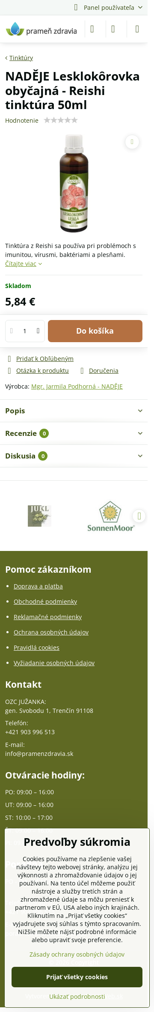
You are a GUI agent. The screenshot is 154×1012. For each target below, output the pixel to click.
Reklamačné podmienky (48, 617)
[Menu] (137, 28)
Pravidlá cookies (36, 647)
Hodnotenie (21, 120)
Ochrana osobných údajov (51, 632)
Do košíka (95, 331)
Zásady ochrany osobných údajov (77, 954)
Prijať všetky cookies (77, 977)
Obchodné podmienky (45, 601)
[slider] (61, 120)
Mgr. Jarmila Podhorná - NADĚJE (77, 386)
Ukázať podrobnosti (77, 996)
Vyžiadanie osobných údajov (54, 663)
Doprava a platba (38, 586)
